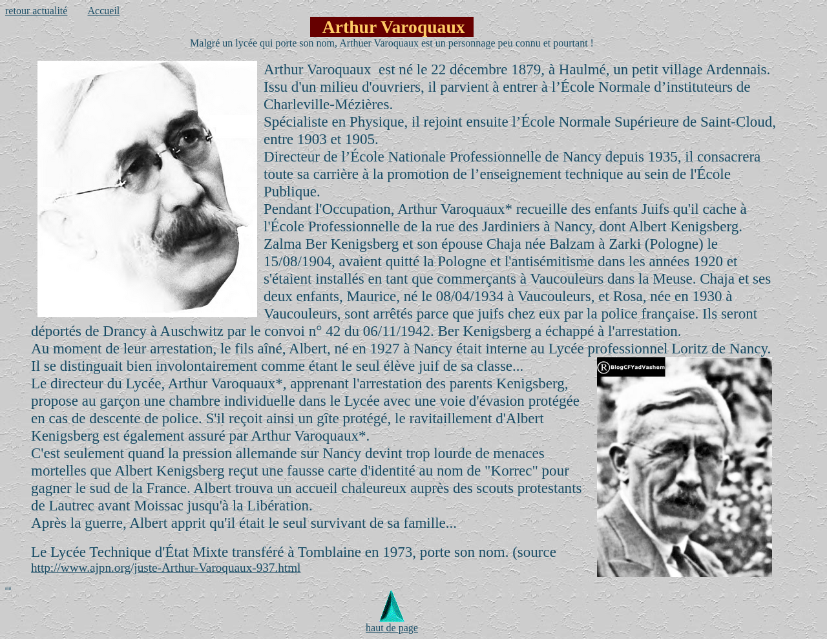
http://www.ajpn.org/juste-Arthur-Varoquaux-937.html (165, 567)
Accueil (104, 10)
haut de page (392, 623)
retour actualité (36, 10)
